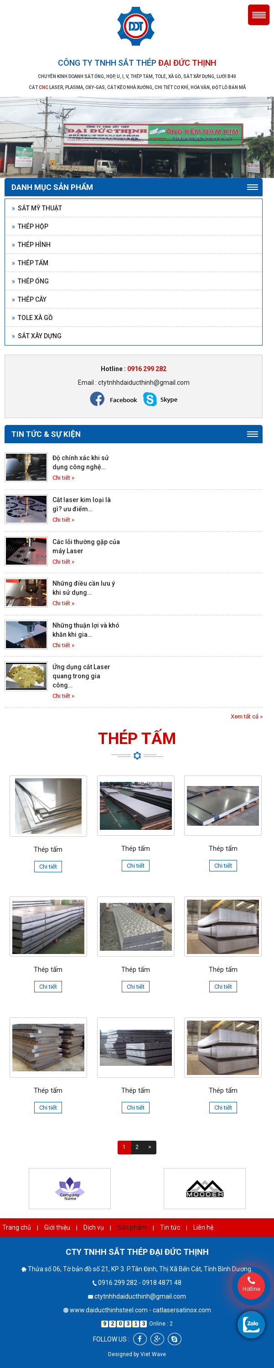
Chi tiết (48, 866)
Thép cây (29, 299)
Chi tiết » (63, 477)
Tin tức (170, 1227)
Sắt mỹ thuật (37, 208)
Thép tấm (30, 263)
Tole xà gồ (32, 317)
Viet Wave (153, 1354)
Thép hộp (30, 226)
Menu (258, 15)
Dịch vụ (93, 1227)
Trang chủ (16, 1227)
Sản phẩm (132, 1227)
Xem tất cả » (247, 716)
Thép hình (31, 244)
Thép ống (30, 281)
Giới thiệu (57, 1227)
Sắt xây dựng (37, 336)
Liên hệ (203, 1227)
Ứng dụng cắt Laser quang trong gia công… (81, 676)
